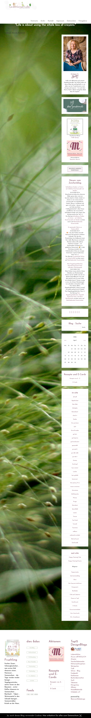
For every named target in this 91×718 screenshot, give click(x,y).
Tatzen (75, 516)
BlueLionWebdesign (78, 699)
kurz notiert (75, 468)
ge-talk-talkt (75, 453)
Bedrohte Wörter (75, 159)
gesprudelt (75, 445)
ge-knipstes (75, 438)
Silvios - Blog (75, 671)
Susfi (72, 680)
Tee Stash (75, 520)
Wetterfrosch (75, 539)
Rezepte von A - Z (75, 378)
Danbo (75, 419)
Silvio (75, 579)
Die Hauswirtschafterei (74, 583)
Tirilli (72, 668)
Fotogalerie (83, 21)
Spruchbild (75, 509)
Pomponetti (75, 587)
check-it (75, 415)
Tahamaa (74, 683)
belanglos (75, 408)
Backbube (75, 591)
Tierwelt (75, 524)
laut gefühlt (75, 475)
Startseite (34, 21)
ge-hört (75, 434)
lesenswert (75, 479)
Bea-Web (75, 404)
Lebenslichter (75, 654)
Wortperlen (75, 666)
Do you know (75, 423)
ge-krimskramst (75, 441)
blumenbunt (75, 412)
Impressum (60, 21)
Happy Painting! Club (75, 557)
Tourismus (75, 527)
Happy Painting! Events (75, 561)
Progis (75, 501)
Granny (75, 460)
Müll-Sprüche (75, 494)
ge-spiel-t (75, 449)
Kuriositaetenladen (75, 609)
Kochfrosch (75, 602)
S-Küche (75, 606)
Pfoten (75, 498)
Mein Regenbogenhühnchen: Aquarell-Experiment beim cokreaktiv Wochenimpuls (75, 265)
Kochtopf (75, 464)
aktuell (75, 397)
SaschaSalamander (78, 661)
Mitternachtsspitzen (78, 664)
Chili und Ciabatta (75, 594)
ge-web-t (74, 456)
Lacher (75, 471)
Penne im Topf (75, 598)
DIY (75, 426)
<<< (65, 340)
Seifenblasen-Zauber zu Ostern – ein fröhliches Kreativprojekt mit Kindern (75, 188)
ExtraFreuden (75, 430)
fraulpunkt (74, 673)
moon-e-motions (75, 486)
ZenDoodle (75, 542)
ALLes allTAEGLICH (78, 657)
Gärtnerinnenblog (75, 576)
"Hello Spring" (75, 137)
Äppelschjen (75, 400)
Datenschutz (71, 21)
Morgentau (75, 685)
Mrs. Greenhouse (75, 617)
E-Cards (75, 382)
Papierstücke (75, 572)
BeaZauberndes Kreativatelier (75, 260)
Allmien (73, 687)
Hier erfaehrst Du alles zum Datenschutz (61, 716)
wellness (75, 531)
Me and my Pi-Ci (75, 483)
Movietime (75, 490)
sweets (75, 512)
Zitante (73, 659)
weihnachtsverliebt (75, 535)
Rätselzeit (75, 505)
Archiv (43, 21)
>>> (85, 340)
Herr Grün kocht (75, 613)
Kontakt (51, 21)
